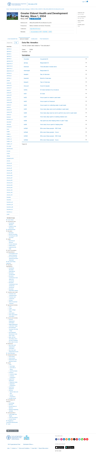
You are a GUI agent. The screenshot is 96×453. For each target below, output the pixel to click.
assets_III (9, 97)
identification (10, 148)
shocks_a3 (9, 163)
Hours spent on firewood (47, 101)
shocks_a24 (9, 175)
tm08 (25, 120)
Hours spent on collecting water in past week (53, 105)
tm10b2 (26, 140)
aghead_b (9, 51)
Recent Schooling (13, 234)
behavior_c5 (10, 119)
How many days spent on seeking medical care (53, 116)
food (8, 129)
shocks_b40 (9, 187)
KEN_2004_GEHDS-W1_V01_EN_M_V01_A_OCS (54, 9)
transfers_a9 (10, 204)
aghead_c (9, 53)
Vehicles (11, 390)
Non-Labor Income (13, 342)
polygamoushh (10, 158)
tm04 (25, 105)
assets (8, 80)
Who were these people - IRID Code (50, 128)
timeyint (26, 82)
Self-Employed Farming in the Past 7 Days (13, 329)
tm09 (25, 124)
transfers (9, 199)
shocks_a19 (9, 173)
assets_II (9, 90)
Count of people (45, 86)
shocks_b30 (9, 180)
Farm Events (12, 356)
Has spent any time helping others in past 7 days (54, 120)
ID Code (42, 93)
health (8, 131)
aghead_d (9, 56)
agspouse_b (9, 66)
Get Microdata (35, 18)
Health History (12, 245)
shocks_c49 (9, 192)
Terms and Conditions (24, 448)
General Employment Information (12, 321)
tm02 (25, 97)
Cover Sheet (10, 219)
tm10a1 (26, 128)
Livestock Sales (13, 374)
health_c (9, 134)
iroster (8, 153)
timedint (26, 74)
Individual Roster (10, 229)
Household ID (44, 59)
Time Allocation (10, 353)
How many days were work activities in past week (54, 109)
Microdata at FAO (32, 4)
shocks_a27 (9, 177)
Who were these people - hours (49, 140)
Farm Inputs (11, 313)
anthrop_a (9, 73)
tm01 (25, 93)
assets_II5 (9, 92)
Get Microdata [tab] (44, 38)
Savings (11, 300)
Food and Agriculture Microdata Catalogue (20, 9)
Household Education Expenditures (12, 269)
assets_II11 (9, 95)
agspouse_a (9, 63)
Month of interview (45, 78)
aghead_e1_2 (10, 61)
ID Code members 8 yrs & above (49, 90)
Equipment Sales (13, 382)
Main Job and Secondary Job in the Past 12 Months (13, 339)
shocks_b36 (9, 185)
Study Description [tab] (12, 38)
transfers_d (9, 211)
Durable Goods (12, 398)
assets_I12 (9, 85)
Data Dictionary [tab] (24, 39)
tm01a (25, 90)
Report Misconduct (43, 448)
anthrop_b (9, 75)
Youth (8, 424)
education (9, 122)
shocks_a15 (9, 170)
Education (11, 232)
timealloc (9, 197)
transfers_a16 (10, 207)
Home (7, 9)
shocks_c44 (9, 190)
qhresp (26, 63)
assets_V (9, 107)
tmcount (26, 86)
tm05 (25, 109)
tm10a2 (26, 132)
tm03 (25, 101)
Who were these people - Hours (49, 132)
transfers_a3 (10, 202)
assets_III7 (9, 100)
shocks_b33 (9, 182)
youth (8, 214)
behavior (9, 117)
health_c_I (9, 136)
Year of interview (45, 82)
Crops (10, 308)
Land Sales (12, 366)
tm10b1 (26, 136)
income (8, 151)
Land (10, 306)
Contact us (14, 448)
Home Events (12, 358)
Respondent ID (44, 63)
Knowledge (11, 403)
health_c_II (9, 139)
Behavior (11, 404)
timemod (26, 66)
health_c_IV (9, 143)
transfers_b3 (10, 209)
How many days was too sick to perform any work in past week (58, 113)
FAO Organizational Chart (14, 444)
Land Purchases (13, 371)
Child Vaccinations (13, 417)
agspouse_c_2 (10, 70)
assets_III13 (9, 102)
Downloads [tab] (34, 38)
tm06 (25, 113)
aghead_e (9, 58)
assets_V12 (9, 112)
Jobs (8, 448)
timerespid (27, 70)
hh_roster (9, 146)
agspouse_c (9, 68)
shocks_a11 (9, 168)
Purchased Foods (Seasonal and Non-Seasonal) (13, 258)
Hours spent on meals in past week (50, 97)
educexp (9, 124)
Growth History (12, 419)
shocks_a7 (9, 165)
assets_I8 (9, 83)
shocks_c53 (9, 194)
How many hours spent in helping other (51, 124)
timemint (26, 78)
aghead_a (9, 48)
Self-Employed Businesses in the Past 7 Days (13, 334)
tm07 (25, 116)
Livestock (11, 372)
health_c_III (9, 141)
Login (83, 1)
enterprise (9, 126)
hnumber (26, 59)
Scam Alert (34, 448)
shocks (8, 160)
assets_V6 (9, 109)
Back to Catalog (12, 430)
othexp (8, 156)
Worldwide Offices (27, 444)
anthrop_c (9, 78)
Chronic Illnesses (13, 244)
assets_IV (9, 104)
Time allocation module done (48, 66)
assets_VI (9, 114)
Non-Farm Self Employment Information (12, 347)
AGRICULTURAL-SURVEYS (37, 9)
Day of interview (45, 74)
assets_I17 (9, 87)
